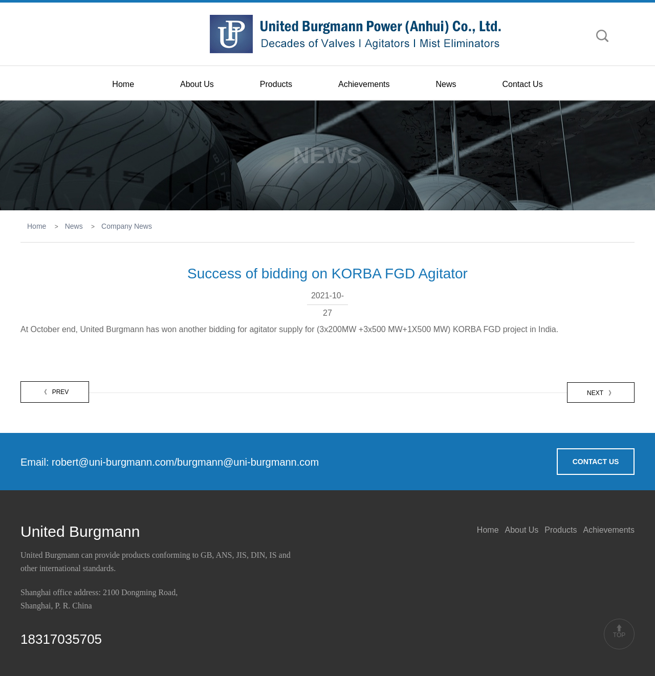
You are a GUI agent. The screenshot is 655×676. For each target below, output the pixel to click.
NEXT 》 (601, 393)
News (445, 84)
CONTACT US (596, 461)
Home (123, 84)
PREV (55, 392)
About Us (197, 84)
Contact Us (523, 84)
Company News (126, 226)
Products (276, 84)
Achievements (364, 84)
